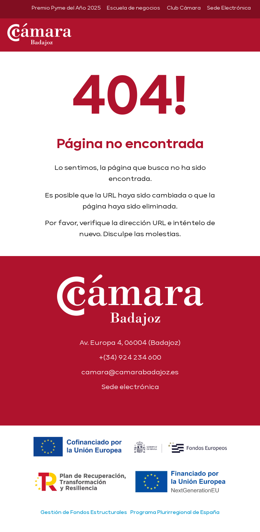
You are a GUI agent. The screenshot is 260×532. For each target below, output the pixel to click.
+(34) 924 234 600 (130, 357)
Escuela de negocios (133, 7)
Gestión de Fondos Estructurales (84, 512)
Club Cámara (184, 7)
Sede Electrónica (229, 7)
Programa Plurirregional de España (174, 512)
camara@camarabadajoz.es (130, 372)
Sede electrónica (130, 386)
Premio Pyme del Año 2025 (66, 7)
